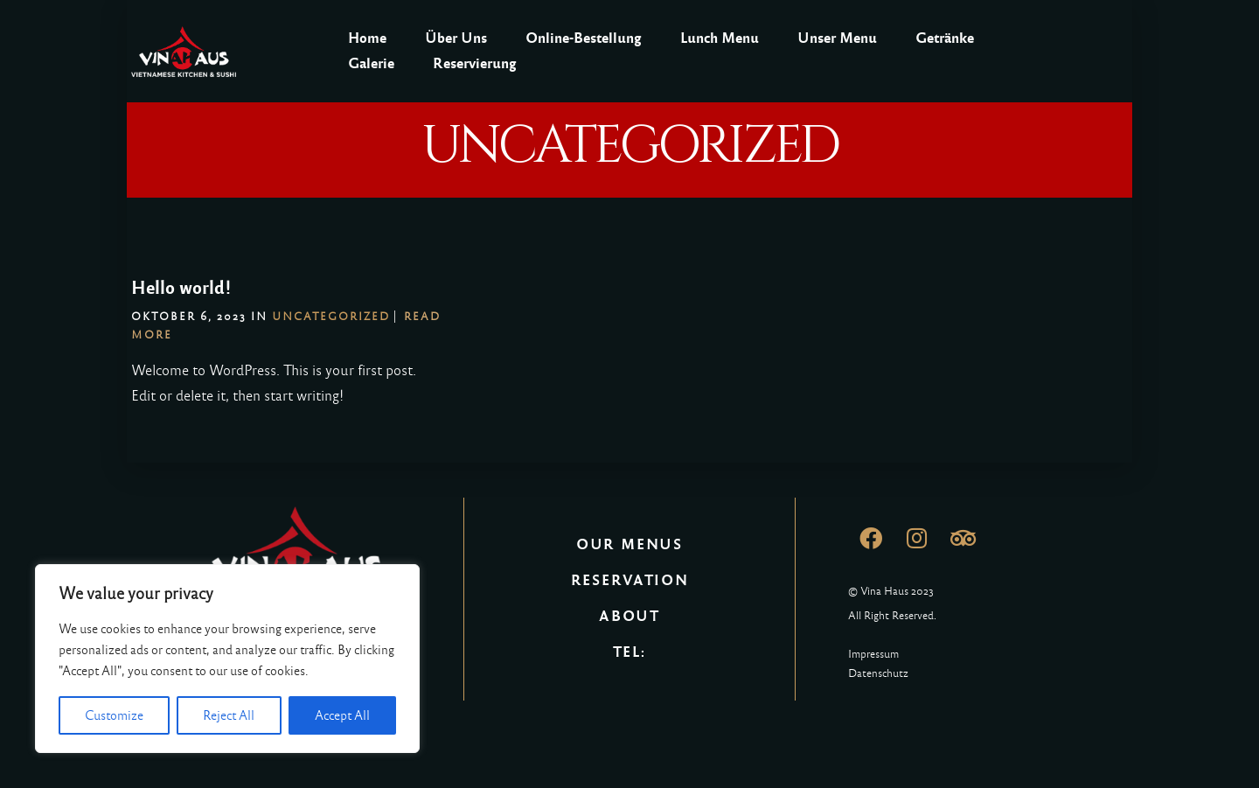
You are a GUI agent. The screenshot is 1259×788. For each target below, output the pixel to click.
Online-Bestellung (583, 38)
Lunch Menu (719, 38)
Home (367, 38)
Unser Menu (837, 38)
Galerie (371, 63)
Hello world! (181, 287)
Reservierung (475, 63)
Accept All (342, 715)
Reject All (228, 715)
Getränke (944, 38)
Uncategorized (331, 316)
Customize (114, 715)
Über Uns (456, 38)
